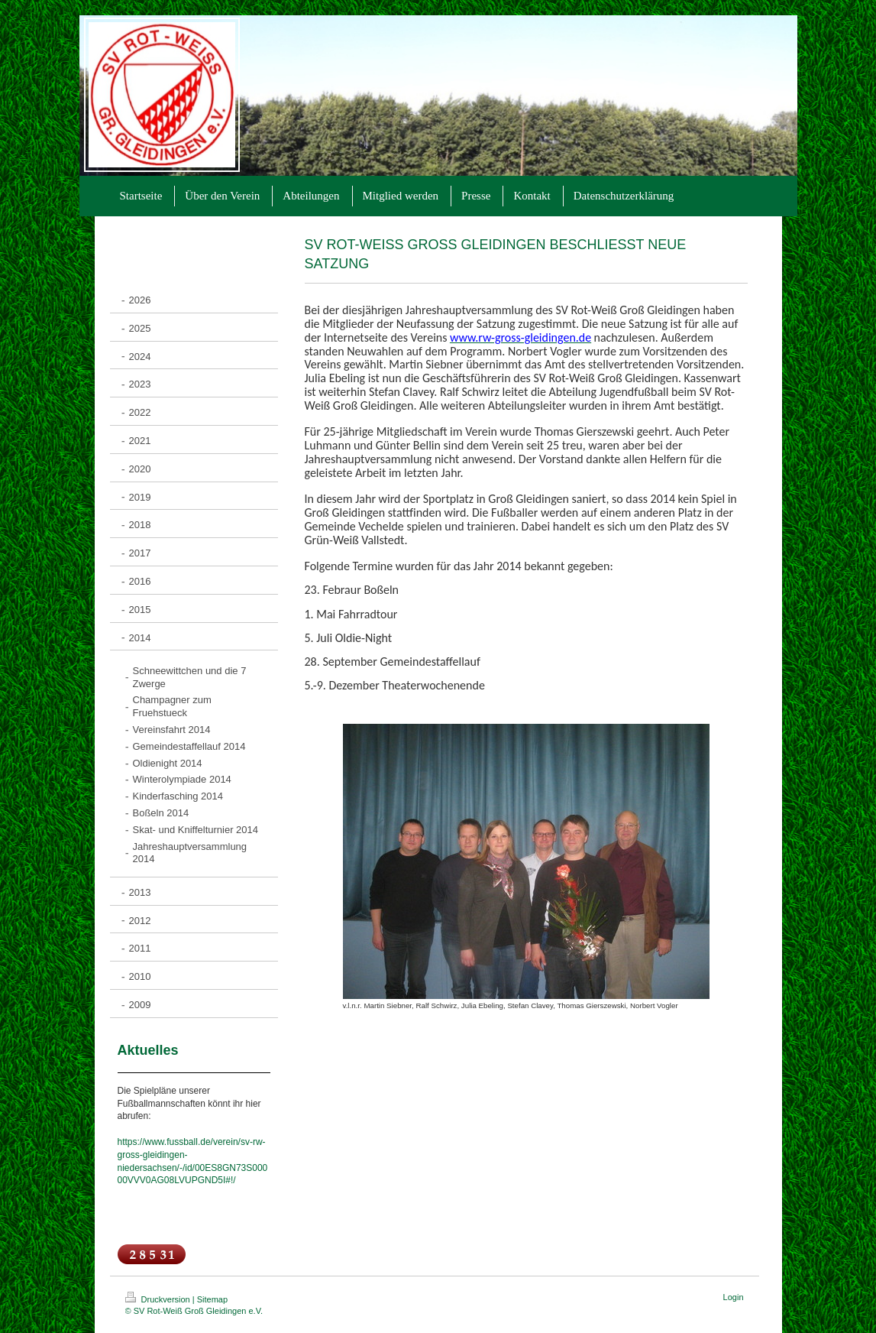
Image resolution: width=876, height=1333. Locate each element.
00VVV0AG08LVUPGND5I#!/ (177, 1180)
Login (733, 1297)
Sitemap (212, 1299)
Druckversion (158, 1299)
